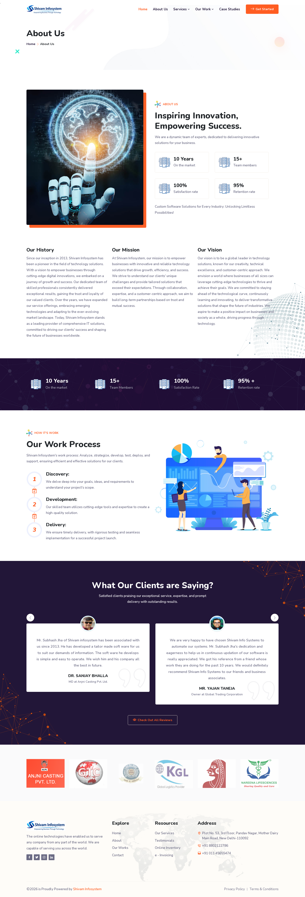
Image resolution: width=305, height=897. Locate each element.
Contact (118, 855)
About (116, 840)
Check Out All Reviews (152, 720)
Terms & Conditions (264, 889)
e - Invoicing (164, 855)
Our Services (164, 833)
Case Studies (229, 9)
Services (181, 9)
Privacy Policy (234, 889)
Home (142, 9)
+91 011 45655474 (216, 853)
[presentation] (30, 618)
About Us (160, 9)
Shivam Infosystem (87, 889)
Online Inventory (168, 848)
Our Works (120, 848)
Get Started (262, 9)
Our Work (204, 9)
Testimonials (164, 840)
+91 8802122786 (215, 845)
